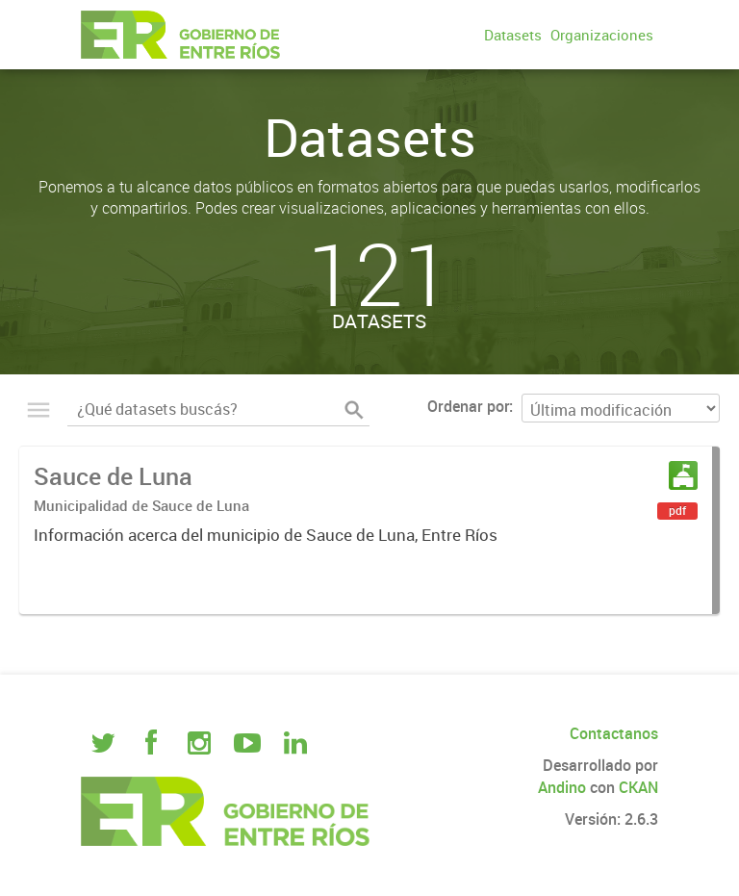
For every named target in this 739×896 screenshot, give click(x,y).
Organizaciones (601, 34)
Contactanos (614, 733)
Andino (562, 787)
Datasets (513, 34)
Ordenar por (468, 406)
